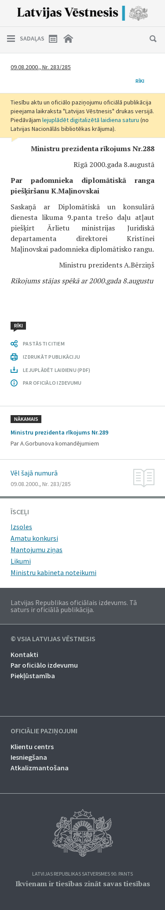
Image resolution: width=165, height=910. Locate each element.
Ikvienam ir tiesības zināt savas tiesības (82, 883)
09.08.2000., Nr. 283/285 (41, 67)
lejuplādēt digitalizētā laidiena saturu (90, 120)
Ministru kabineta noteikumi (53, 572)
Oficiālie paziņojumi (44, 731)
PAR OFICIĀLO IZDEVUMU (52, 382)
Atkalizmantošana (40, 767)
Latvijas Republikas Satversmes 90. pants (82, 874)
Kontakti (24, 654)
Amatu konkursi (34, 538)
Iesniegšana (29, 757)
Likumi (21, 561)
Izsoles (21, 526)
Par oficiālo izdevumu (44, 665)
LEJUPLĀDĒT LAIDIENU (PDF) (56, 370)
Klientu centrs (32, 746)
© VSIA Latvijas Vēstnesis (53, 639)
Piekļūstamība (33, 675)
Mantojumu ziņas (36, 549)
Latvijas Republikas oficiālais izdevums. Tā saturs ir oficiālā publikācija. (74, 606)
